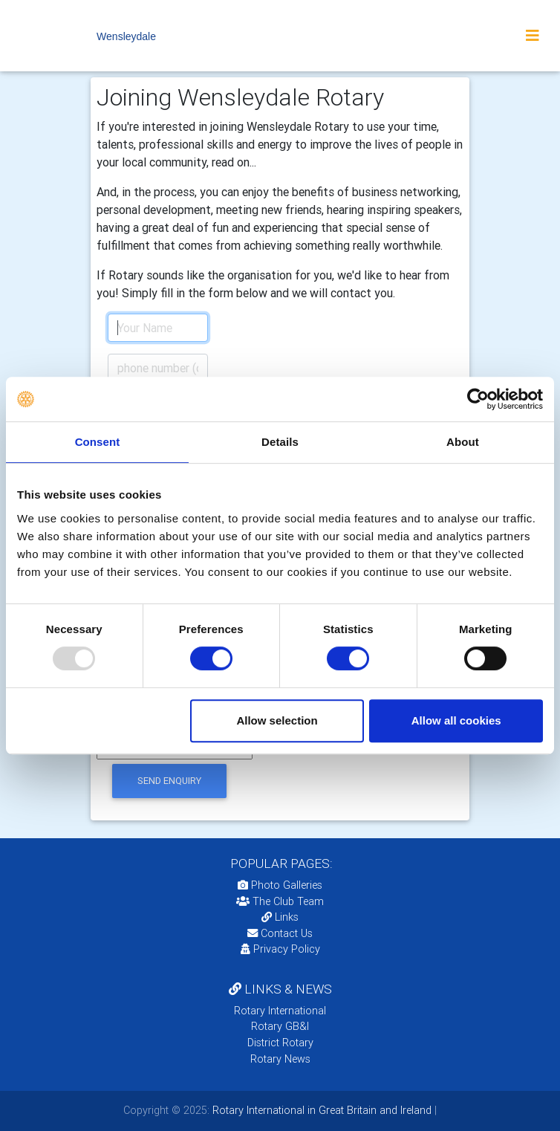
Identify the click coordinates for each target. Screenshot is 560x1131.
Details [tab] (280, 441)
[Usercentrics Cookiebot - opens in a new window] (478, 399)
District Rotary (280, 1042)
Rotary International (280, 1010)
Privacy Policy (280, 949)
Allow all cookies (456, 720)
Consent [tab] (97, 441)
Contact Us (280, 933)
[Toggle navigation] (532, 35)
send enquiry (169, 780)
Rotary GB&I (280, 1026)
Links (280, 917)
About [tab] (462, 441)
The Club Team (280, 901)
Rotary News (280, 1059)
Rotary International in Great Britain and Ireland (320, 1110)
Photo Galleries (280, 885)
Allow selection (276, 720)
